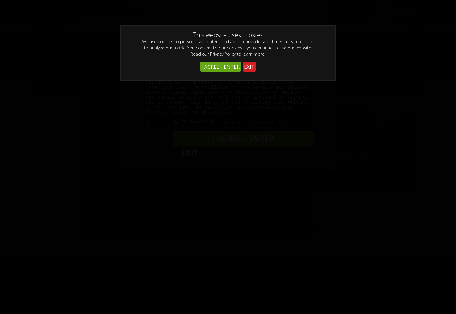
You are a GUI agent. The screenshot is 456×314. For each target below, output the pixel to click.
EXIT (249, 66)
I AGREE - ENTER (220, 66)
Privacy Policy (223, 54)
